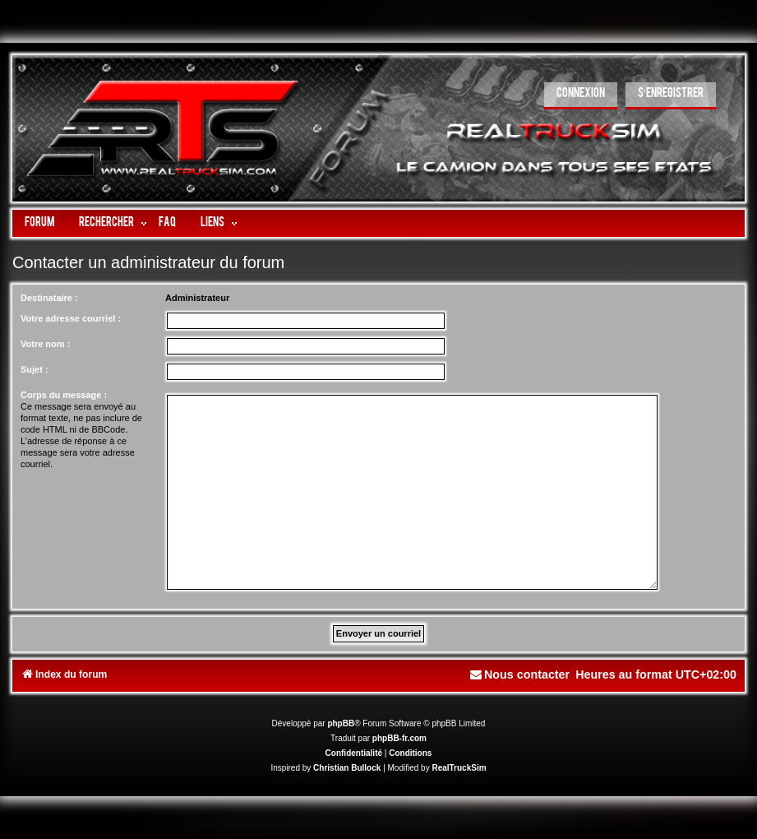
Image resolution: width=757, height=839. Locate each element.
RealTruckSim (459, 767)
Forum (39, 223)
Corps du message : (64, 395)
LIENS (212, 223)
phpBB (340, 723)
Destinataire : (49, 298)
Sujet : (34, 369)
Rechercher (106, 223)
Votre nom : (45, 344)
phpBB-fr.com (399, 738)
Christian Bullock (347, 767)
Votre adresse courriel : (71, 318)
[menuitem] (580, 95)
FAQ (167, 223)
